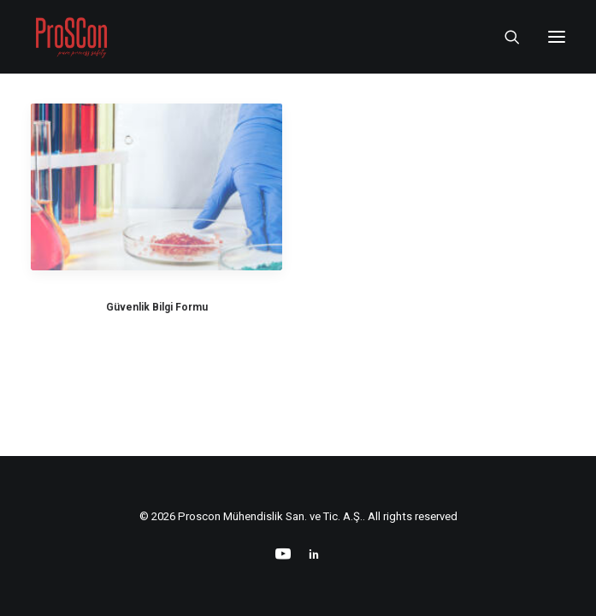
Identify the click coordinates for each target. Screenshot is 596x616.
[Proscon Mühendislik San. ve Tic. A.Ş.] (71, 36)
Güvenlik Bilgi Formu (157, 307)
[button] (556, 37)
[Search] (504, 36)
